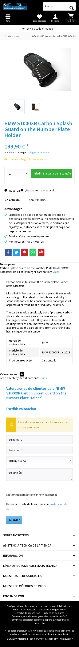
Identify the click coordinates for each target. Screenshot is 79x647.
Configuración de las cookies (22, 606)
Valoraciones (8, 374)
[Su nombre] (39, 439)
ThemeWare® (65, 638)
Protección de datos (53, 612)
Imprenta (40, 623)
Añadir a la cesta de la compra (52, 172)
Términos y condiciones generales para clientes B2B (39, 616)
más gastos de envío (38, 152)
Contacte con (28, 609)
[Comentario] (39, 460)
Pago (15, 609)
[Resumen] (39, 450)
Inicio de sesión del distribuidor (56, 606)
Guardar (14, 520)
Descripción (8, 264)
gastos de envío (52, 630)
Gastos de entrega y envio (52, 609)
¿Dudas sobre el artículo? (39, 190)
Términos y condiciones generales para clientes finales (40, 619)
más (57, 272)
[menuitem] (71, 18)
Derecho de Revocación (27, 612)
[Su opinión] (39, 474)
